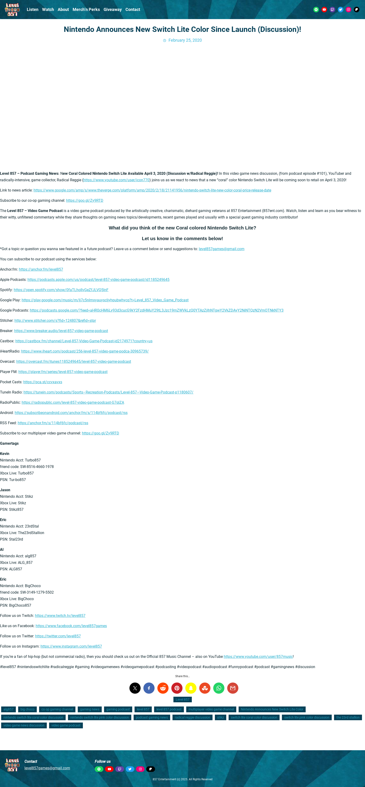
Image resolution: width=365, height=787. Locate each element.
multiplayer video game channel (211, 709)
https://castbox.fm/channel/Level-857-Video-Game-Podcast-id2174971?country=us (83, 341)
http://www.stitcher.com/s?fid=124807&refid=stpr (55, 320)
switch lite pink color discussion (306, 717)
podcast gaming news (152, 717)
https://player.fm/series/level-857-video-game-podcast (63, 372)
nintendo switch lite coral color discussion (33, 717)
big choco (27, 709)
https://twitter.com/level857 (58, 636)
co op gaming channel (57, 709)
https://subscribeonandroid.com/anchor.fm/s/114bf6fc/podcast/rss (71, 412)
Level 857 (182, 699)
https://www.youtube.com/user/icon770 (116, 180)
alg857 (8, 709)
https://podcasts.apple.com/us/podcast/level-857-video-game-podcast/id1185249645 (98, 279)
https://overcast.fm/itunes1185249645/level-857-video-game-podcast (73, 361)
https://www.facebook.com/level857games (71, 626)
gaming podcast (118, 709)
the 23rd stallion (348, 717)
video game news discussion (23, 725)
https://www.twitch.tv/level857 (60, 615)
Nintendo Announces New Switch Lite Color (272, 709)
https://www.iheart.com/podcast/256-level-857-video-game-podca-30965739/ (85, 351)
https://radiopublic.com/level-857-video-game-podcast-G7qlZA (73, 402)
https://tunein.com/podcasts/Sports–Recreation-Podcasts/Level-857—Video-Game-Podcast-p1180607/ (108, 392)
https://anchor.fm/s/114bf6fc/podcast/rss (53, 423)
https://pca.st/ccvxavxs (42, 382)
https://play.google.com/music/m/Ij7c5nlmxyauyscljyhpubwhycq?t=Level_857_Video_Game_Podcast (105, 300)
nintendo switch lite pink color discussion (99, 717)
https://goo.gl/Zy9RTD (84, 200)
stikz (220, 717)
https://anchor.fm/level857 (41, 269)
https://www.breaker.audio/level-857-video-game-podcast (61, 331)
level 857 (143, 709)
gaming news (89, 709)
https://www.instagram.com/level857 (71, 646)
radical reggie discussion (192, 717)
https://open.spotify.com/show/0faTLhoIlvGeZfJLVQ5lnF (61, 290)
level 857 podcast (169, 709)
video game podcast (66, 725)
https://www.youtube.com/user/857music (258, 656)
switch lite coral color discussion (254, 717)
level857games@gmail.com (221, 249)
